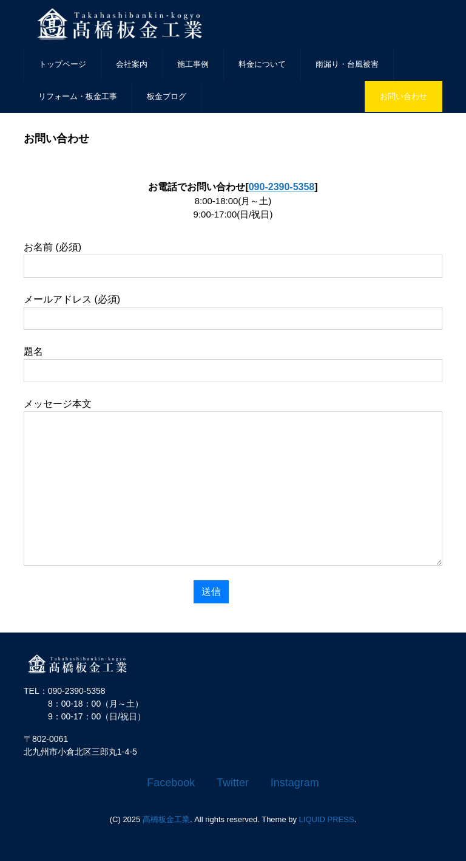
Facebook (171, 783)
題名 (233, 364)
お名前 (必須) (233, 260)
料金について (262, 64)
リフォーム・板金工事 (77, 96)
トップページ (62, 64)
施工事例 (193, 64)
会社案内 (131, 64)
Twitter (233, 783)
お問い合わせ (403, 96)
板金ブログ (166, 96)
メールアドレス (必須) (233, 312)
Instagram (295, 783)
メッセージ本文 (233, 482)
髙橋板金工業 (166, 819)
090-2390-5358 (282, 187)
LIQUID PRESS (326, 819)
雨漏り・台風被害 (347, 64)
